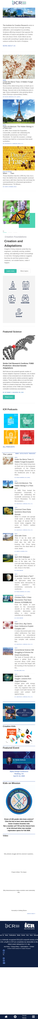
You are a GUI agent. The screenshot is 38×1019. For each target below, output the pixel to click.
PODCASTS (32, 453)
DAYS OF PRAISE (7, 171)
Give (27, 935)
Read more (9, 397)
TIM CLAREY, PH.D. (20, 670)
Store (31, 935)
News (6, 935)
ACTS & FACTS (24, 453)
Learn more (10, 271)
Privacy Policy (15, 946)
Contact (32, 946)
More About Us (9, 46)
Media (18, 935)
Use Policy (7, 946)
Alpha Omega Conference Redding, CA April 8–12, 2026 (19, 774)
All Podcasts (9, 447)
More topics (24, 271)
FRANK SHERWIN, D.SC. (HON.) (23, 477)
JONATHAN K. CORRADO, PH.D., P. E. (24, 503)
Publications (12, 935)
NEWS (4, 80)
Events (23, 935)
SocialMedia (24, 1017)
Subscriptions (24, 946)
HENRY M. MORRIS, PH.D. (22, 551)
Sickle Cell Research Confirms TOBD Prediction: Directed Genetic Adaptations (18, 365)
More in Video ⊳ (31, 913)
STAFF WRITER (19, 570)
